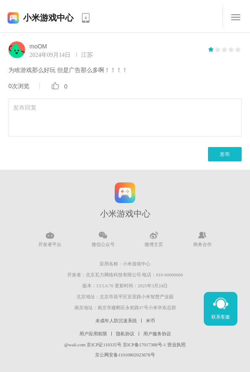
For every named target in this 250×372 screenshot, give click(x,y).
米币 (150, 320)
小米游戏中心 (48, 17)
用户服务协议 (157, 333)
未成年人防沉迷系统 (116, 320)
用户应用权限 (93, 333)
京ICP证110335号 (104, 344)
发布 (225, 154)
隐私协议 (125, 333)
